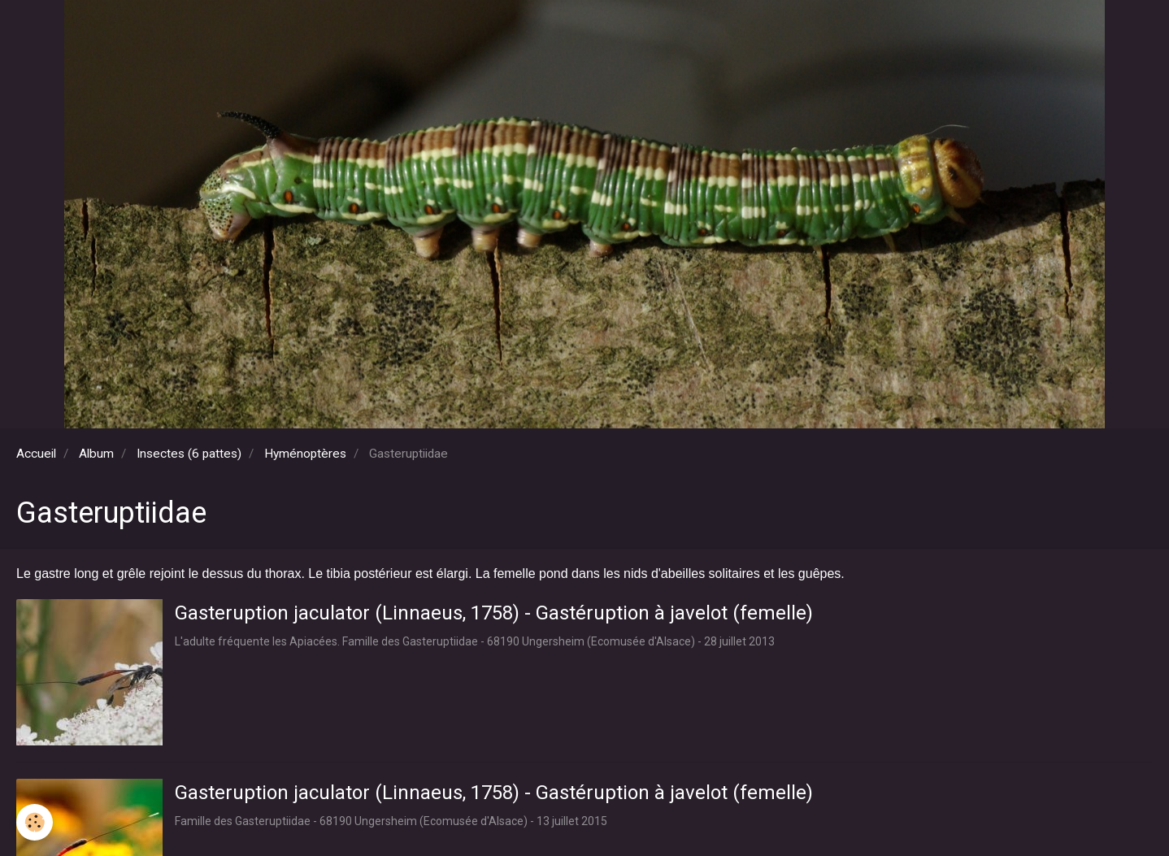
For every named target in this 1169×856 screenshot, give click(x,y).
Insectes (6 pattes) (189, 453)
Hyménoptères (305, 453)
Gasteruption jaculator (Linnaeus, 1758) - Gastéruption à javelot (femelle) (494, 613)
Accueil (36, 453)
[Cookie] (34, 822)
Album (96, 453)
